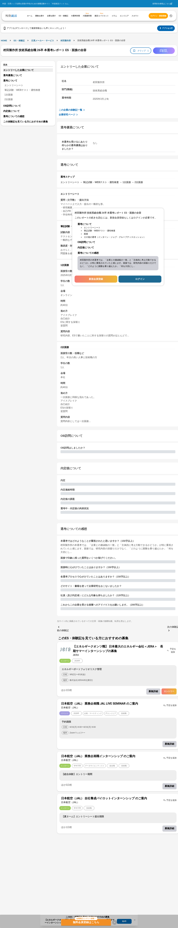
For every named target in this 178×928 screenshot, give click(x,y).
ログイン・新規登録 (158, 16)
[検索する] (171, 16)
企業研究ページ (69, 114)
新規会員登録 (96, 279)
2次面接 (8, 99)
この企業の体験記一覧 (72, 110)
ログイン (140, 279)
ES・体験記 (19, 40)
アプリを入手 (166, 28)
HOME (4, 40)
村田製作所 (66, 40)
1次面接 (8, 94)
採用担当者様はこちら (161, 4)
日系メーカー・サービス (42, 40)
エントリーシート (13, 85)
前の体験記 (63, 628)
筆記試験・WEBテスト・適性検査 (22, 90)
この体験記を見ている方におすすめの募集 (25, 121)
